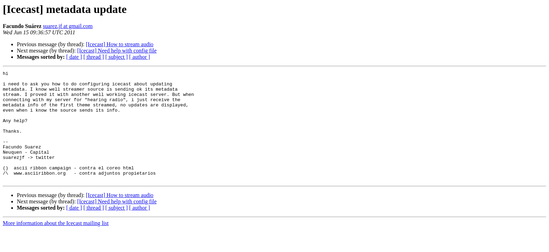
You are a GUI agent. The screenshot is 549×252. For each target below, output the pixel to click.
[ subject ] (116, 57)
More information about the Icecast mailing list (56, 245)
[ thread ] (93, 57)
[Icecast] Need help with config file (117, 51)
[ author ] (139, 57)
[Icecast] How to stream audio (119, 44)
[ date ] (74, 57)
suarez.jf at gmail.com (67, 26)
